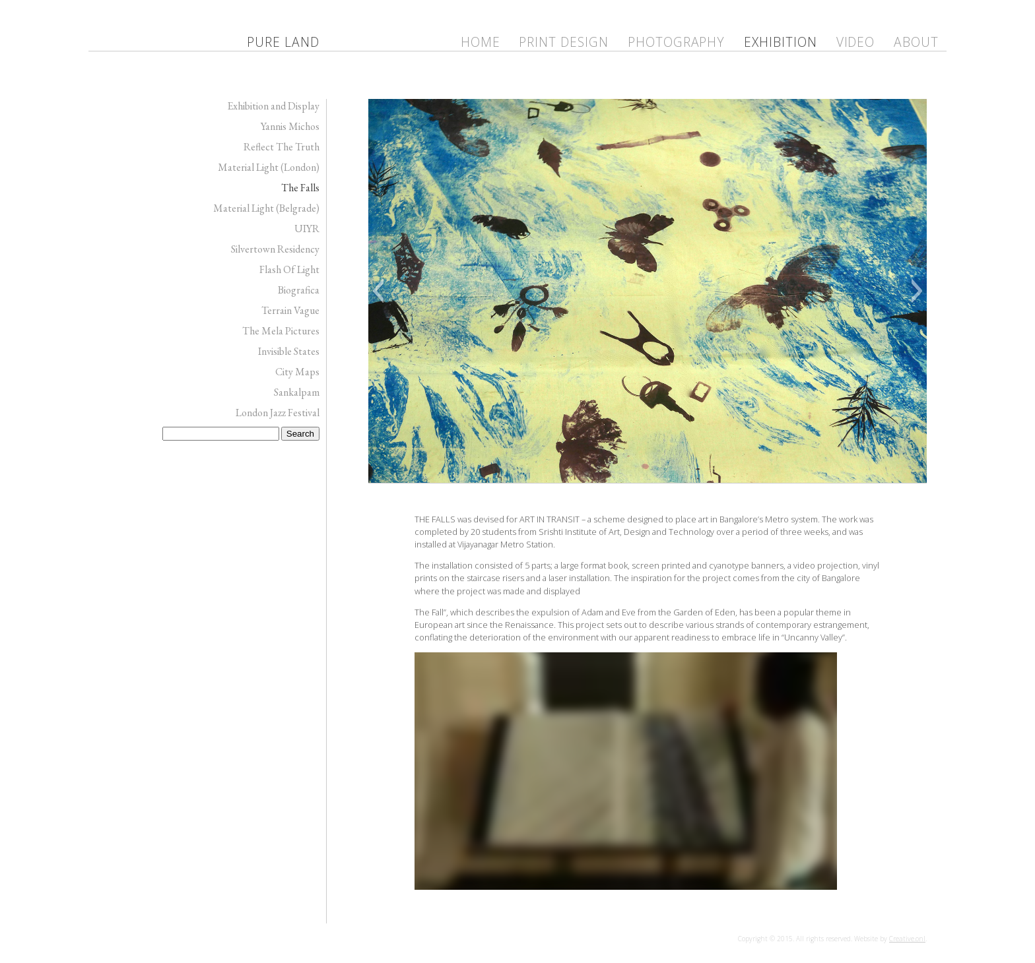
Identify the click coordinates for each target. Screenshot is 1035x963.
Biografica (298, 290)
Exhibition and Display (273, 106)
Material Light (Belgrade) (266, 208)
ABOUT (916, 42)
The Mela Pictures (280, 331)
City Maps (297, 372)
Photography (676, 42)
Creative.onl (907, 938)
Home (480, 42)
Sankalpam (296, 392)
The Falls (300, 188)
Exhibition (780, 42)
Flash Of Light (289, 269)
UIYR (306, 228)
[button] (378, 291)
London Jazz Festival (277, 412)
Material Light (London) (268, 167)
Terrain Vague (290, 310)
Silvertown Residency (275, 249)
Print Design (564, 42)
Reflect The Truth (281, 147)
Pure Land (283, 42)
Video (855, 42)
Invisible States (288, 351)
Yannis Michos (290, 126)
